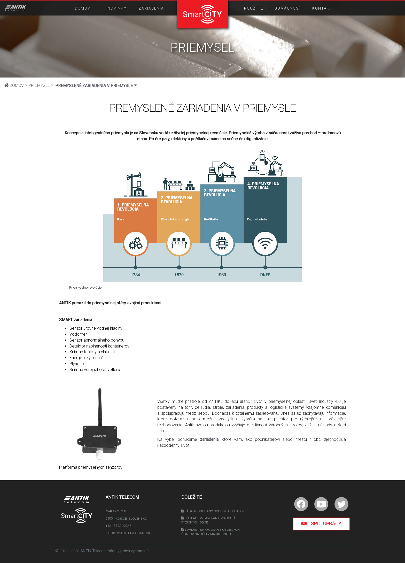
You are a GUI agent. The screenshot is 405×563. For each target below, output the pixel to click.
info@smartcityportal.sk (128, 533)
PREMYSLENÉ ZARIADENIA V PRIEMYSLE (96, 85)
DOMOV (82, 8)
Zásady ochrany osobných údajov (212, 511)
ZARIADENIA (151, 8)
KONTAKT (322, 8)
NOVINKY (117, 8)
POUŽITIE (253, 8)
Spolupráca (321, 524)
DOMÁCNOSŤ (288, 8)
